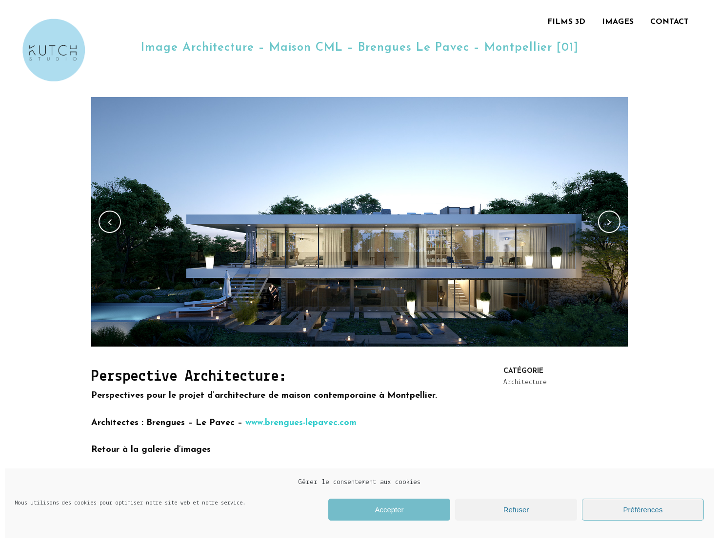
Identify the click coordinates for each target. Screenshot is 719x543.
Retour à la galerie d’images (151, 449)
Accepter (389, 509)
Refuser (516, 509)
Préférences (643, 509)
